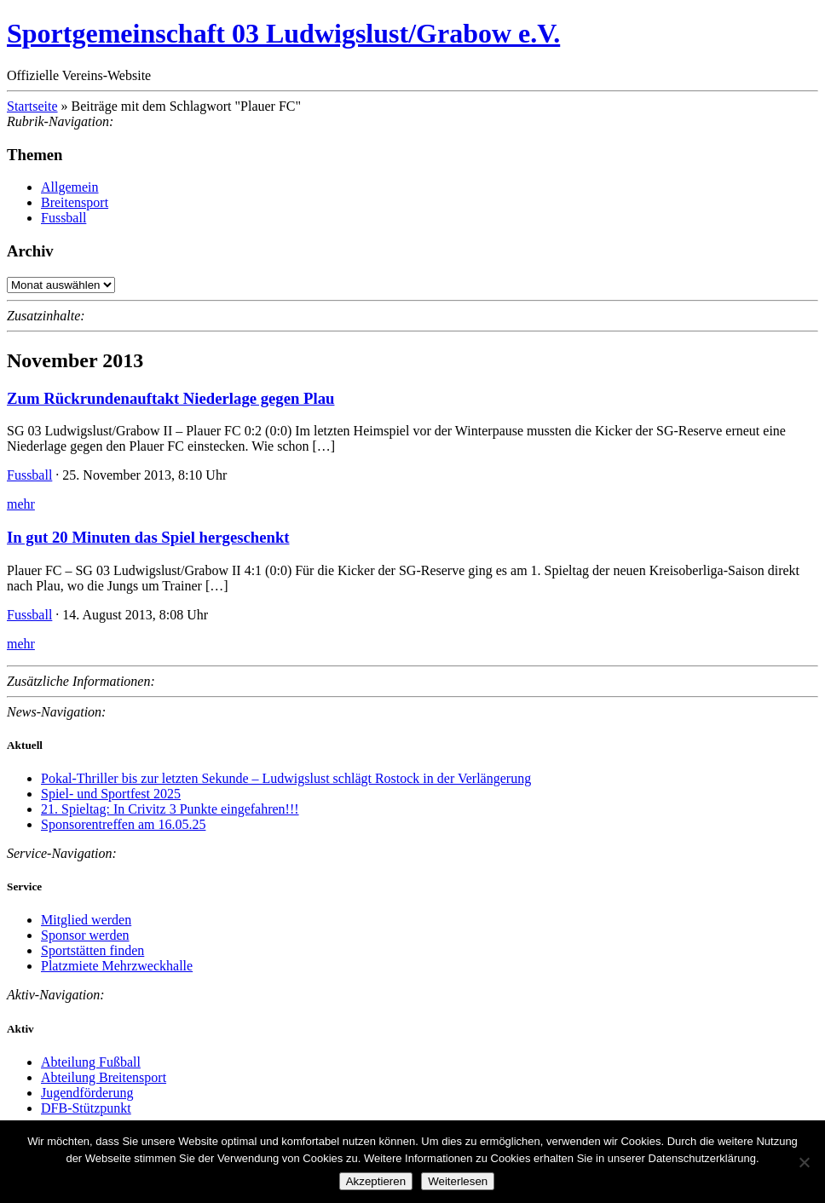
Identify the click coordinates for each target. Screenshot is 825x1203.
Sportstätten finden (92, 950)
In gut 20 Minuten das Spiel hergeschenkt (148, 537)
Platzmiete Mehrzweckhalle (117, 965)
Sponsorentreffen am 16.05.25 (123, 824)
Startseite (32, 106)
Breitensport (74, 202)
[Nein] (803, 1162)
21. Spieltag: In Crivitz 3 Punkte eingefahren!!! (170, 809)
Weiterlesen (458, 1181)
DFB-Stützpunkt (86, 1108)
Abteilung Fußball (91, 1062)
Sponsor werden (85, 935)
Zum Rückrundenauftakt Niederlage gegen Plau (170, 398)
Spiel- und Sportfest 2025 (111, 793)
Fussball (63, 217)
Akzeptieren (376, 1181)
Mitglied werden (86, 919)
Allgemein (70, 187)
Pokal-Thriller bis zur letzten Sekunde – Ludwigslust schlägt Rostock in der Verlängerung (286, 778)
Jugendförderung (87, 1092)
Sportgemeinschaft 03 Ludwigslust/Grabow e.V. (283, 33)
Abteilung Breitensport (103, 1077)
